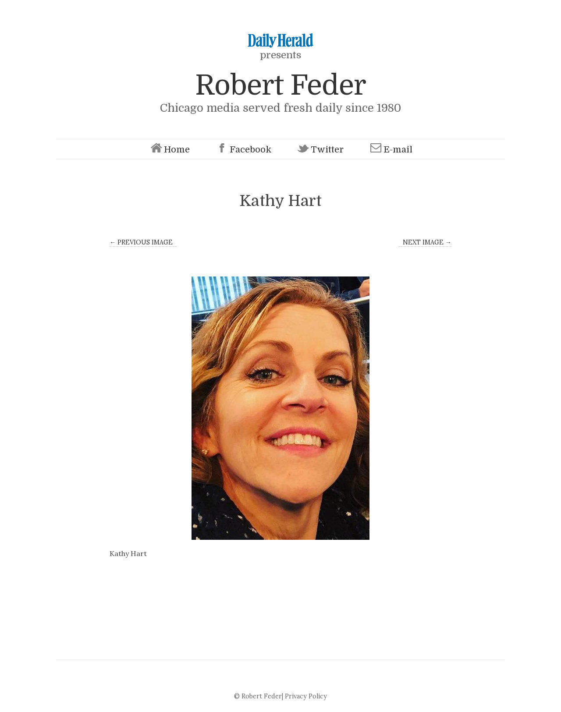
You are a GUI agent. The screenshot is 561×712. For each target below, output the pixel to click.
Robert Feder (280, 85)
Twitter (319, 149)
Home (169, 149)
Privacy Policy (306, 696)
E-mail (390, 149)
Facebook (242, 149)
